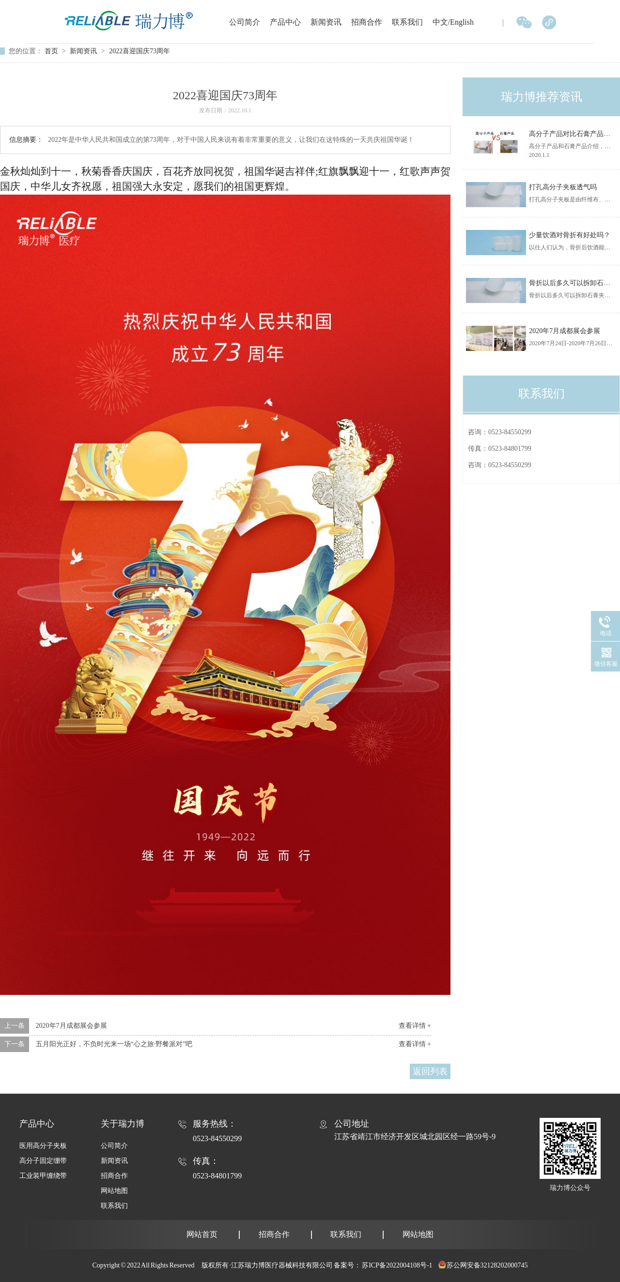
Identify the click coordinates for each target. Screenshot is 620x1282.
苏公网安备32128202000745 (487, 1265)
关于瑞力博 (122, 1124)
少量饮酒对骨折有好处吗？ (569, 235)
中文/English (453, 22)
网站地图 (114, 1190)
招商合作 (366, 22)
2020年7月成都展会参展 (71, 1025)
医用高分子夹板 (43, 1145)
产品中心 (285, 22)
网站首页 (201, 1234)
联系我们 (407, 22)
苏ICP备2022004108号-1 (397, 1265)
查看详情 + (415, 1025)
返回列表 (430, 1071)
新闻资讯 (325, 22)
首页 (52, 51)
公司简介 (244, 22)
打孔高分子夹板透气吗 (563, 187)
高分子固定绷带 (43, 1160)
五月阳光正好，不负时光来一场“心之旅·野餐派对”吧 (114, 1044)
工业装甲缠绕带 (43, 1175)
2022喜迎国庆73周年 (139, 51)
